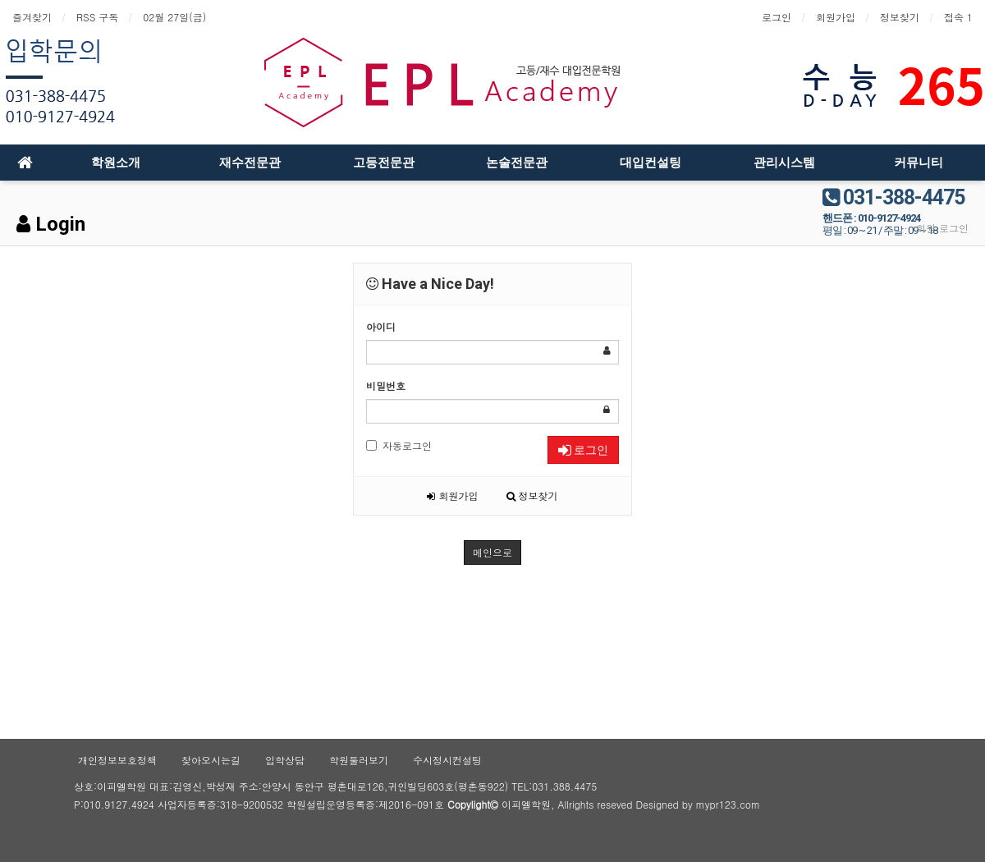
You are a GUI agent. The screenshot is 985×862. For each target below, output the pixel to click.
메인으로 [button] (492, 552)
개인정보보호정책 (117, 760)
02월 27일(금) (174, 17)
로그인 (776, 17)
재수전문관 (250, 162)
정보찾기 (899, 17)
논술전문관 (516, 162)
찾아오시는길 (211, 760)
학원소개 (115, 162)
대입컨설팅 (650, 162)
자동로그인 (399, 445)
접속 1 (958, 17)
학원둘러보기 (358, 760)
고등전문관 (384, 162)
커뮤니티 (918, 162)
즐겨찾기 (32, 17)
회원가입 (835, 17)
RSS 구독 (97, 17)
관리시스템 (784, 162)
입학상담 (285, 760)
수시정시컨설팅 (447, 760)
